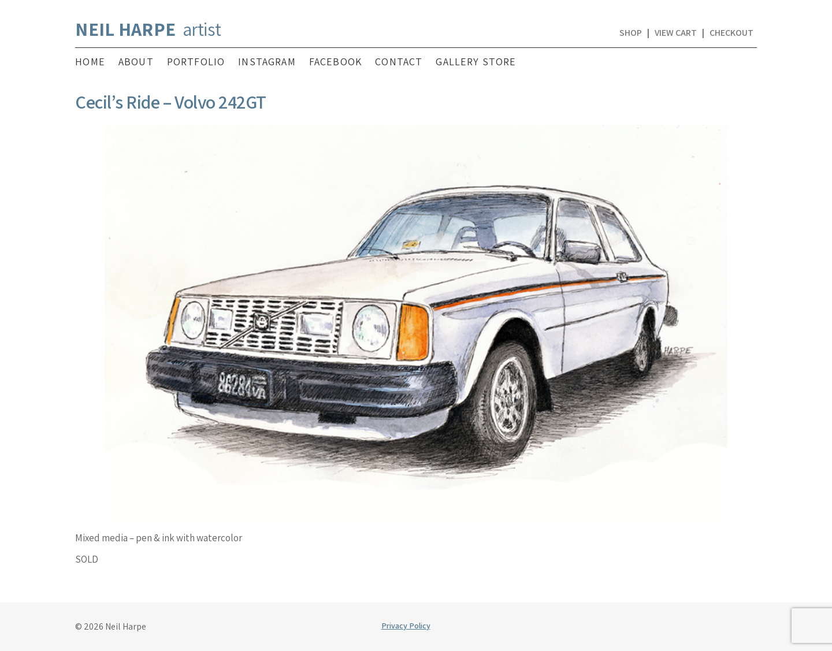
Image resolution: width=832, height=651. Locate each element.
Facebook (335, 61)
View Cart (676, 33)
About (136, 61)
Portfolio (196, 61)
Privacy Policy (405, 625)
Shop (630, 33)
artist (148, 29)
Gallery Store (476, 61)
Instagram (267, 61)
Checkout (731, 33)
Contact (398, 61)
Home (90, 61)
